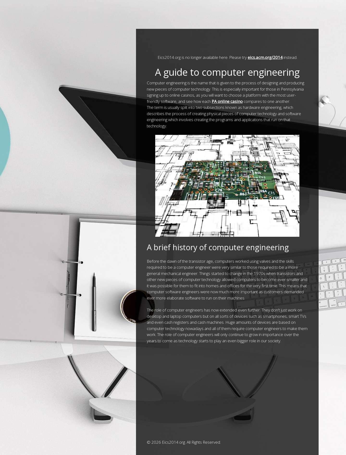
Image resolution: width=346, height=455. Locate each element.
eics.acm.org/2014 (265, 57)
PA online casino (227, 101)
